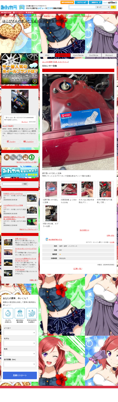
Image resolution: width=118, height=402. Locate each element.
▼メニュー (109, 55)
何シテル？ (25, 122)
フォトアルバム (78, 55)
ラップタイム (93, 55)
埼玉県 (10, 126)
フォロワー (28, 141)
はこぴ (4, 126)
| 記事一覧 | (77, 269)
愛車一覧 (33, 280)
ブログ (47, 55)
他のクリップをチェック (28, 229)
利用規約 (17, 286)
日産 (30, 16)
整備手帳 (47, 16)
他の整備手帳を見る (54, 239)
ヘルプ (105, 2)
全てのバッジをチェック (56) (27, 162)
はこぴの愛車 (47, 62)
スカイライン (37, 16)
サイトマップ (28, 286)
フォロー (11, 141)
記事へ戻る (110, 235)
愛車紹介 (63, 55)
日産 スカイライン (61, 62)
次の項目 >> (84, 230)
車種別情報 (23, 16)
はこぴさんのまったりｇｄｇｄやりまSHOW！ (34, 21)
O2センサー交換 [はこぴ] (83, 16)
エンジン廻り (56, 16)
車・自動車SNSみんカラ (9, 16)
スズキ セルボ (19, 269)
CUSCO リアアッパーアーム (13, 193)
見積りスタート (20, 375)
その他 (64, 16)
